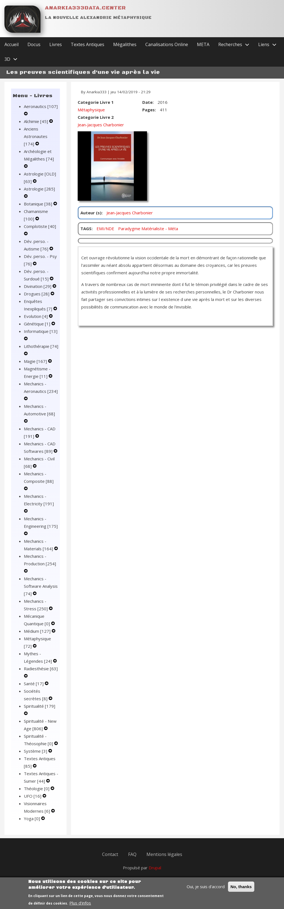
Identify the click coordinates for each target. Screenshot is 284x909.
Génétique (37, 324)
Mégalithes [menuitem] (124, 44)
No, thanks (241, 890)
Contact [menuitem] (110, 854)
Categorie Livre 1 (96, 102)
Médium (38, 631)
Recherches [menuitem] (236, 44)
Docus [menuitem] (33, 44)
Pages (148, 109)
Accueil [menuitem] (11, 44)
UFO (33, 796)
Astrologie (39, 189)
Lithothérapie (41, 346)
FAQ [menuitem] (132, 854)
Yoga (32, 818)
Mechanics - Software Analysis (41, 586)
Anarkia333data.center (85, 8)
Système (36, 751)
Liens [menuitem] (269, 44)
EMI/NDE (105, 228)
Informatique (40, 331)
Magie (36, 361)
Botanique (38, 204)
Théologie (37, 788)
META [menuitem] (203, 44)
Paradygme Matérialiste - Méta (148, 228)
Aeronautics (41, 106)
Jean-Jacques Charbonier (101, 124)
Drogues (37, 294)
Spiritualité (39, 706)
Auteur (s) (91, 212)
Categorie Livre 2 (96, 117)
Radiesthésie (41, 668)
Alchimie (36, 121)
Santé (34, 683)
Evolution (36, 316)
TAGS (86, 228)
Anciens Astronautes (35, 136)
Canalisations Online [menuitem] (166, 44)
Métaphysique (91, 109)
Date (147, 102)
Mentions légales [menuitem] (164, 854)
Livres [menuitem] (55, 44)
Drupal (155, 867)
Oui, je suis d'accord (206, 890)
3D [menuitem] (13, 59)
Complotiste (40, 226)
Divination (38, 286)
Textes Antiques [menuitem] (87, 44)
